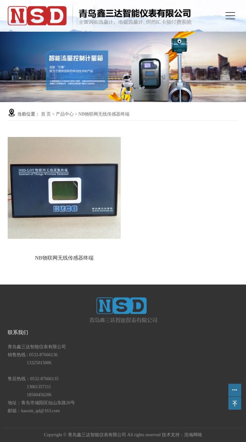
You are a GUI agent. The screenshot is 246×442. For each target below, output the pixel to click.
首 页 (46, 114)
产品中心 (65, 114)
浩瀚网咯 (193, 434)
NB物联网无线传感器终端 (103, 114)
